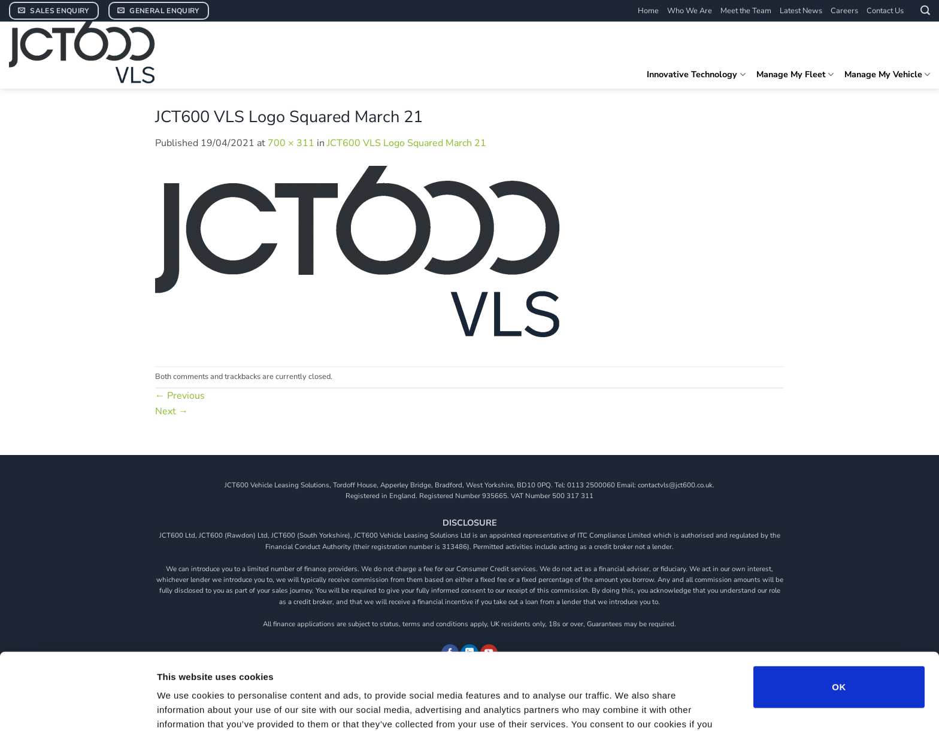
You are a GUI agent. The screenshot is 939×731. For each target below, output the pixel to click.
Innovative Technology (696, 74)
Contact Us (885, 10)
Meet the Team (745, 10)
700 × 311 (291, 143)
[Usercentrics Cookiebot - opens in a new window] (77, 708)
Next (171, 411)
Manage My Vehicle (887, 74)
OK (839, 617)
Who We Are (689, 10)
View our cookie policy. (333, 668)
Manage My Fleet (795, 74)
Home (648, 10)
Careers (844, 10)
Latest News (801, 10)
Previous (180, 395)
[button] (925, 10)
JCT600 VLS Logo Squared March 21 (406, 143)
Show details (628, 707)
